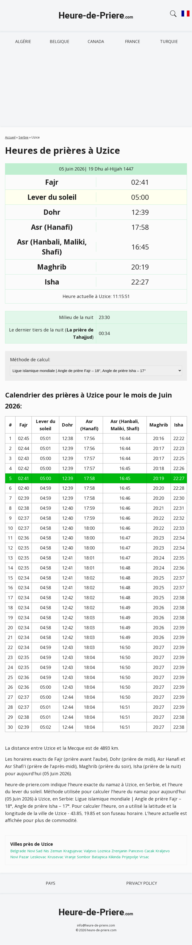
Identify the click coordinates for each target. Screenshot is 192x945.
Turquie (169, 41)
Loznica (104, 850)
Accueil (10, 137)
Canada (96, 41)
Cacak (149, 850)
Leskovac (38, 856)
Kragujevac (72, 850)
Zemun (56, 850)
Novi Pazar (19, 856)
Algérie (23, 41)
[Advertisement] (96, 89)
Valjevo (90, 850)
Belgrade (18, 850)
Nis (46, 850)
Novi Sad (34, 850)
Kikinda (114, 856)
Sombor (83, 856)
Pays (50, 883)
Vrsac (144, 856)
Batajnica (99, 856)
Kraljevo (163, 850)
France (132, 41)
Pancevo (135, 850)
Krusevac (56, 856)
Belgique (59, 41)
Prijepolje (130, 856)
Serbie (23, 137)
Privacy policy (141, 883)
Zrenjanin (119, 850)
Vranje (70, 856)
